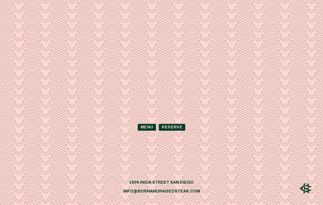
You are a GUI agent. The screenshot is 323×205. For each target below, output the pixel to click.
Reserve (172, 127)
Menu (147, 127)
